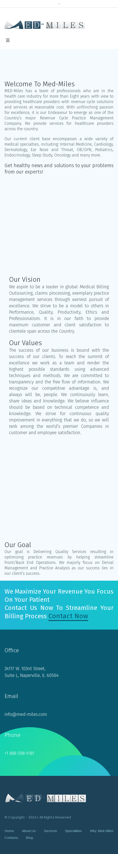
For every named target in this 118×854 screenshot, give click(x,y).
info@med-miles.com (26, 714)
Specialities (73, 831)
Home (9, 831)
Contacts (11, 838)
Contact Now (68, 616)
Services (50, 831)
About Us (29, 831)
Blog (29, 838)
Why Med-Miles (101, 831)
